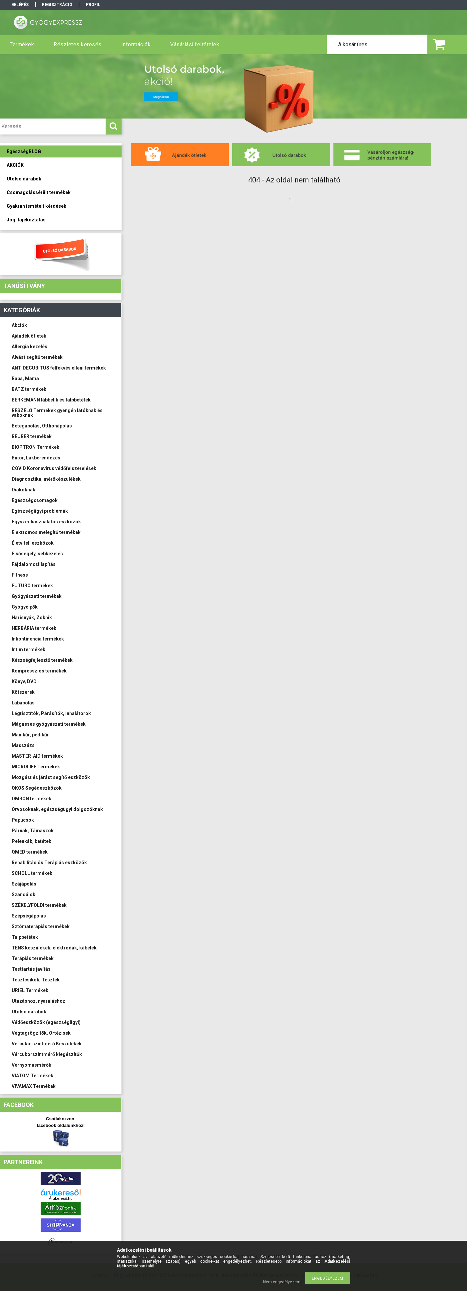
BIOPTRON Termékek (35, 447)
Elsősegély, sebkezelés (37, 553)
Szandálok (23, 894)
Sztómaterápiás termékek (41, 926)
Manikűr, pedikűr (30, 734)
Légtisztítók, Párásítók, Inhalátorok (51, 713)
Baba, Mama (25, 378)
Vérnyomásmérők (31, 1065)
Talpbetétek (25, 937)
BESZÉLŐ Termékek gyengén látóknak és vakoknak (57, 413)
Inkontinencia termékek (38, 639)
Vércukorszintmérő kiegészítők (47, 1054)
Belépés (20, 4)
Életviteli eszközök (33, 543)
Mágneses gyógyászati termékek (49, 724)
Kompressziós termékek (39, 670)
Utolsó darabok (29, 1011)
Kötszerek (23, 692)
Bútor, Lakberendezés (36, 457)
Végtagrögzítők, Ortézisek (41, 1033)
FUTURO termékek (32, 585)
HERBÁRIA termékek (34, 628)
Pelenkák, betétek (31, 841)
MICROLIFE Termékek (36, 766)
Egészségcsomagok (35, 500)
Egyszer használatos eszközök (46, 521)
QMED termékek (30, 852)
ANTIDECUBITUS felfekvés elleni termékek (59, 368)
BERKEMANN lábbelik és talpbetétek (51, 399)
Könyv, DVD (24, 681)
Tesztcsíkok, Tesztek (36, 979)
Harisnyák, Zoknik (32, 617)
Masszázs (23, 745)
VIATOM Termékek (32, 1075)
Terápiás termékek (33, 958)
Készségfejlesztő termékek (42, 660)
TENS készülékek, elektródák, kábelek (54, 947)
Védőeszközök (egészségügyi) (46, 1022)
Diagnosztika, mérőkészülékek (46, 479)
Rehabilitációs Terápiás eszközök (49, 862)
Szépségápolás (29, 915)
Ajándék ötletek (29, 336)
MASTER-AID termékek (37, 756)
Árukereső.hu (61, 1198)
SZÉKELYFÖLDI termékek (39, 905)
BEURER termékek (32, 436)
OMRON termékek (31, 798)
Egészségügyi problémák (40, 511)
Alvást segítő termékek (37, 357)
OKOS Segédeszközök (37, 788)
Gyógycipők (25, 607)
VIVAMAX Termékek (34, 1086)
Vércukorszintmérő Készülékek (47, 1043)
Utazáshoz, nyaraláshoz (38, 1001)
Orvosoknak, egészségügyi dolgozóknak (57, 809)
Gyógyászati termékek (37, 596)
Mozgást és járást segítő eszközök (51, 777)
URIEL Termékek (30, 990)
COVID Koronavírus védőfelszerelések (54, 468)
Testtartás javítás (31, 969)
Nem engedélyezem (281, 1282)
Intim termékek (28, 649)
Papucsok (23, 820)
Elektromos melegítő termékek (46, 532)
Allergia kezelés (29, 346)
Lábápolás (23, 702)
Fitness (20, 575)
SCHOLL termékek (32, 873)
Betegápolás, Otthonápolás (42, 425)
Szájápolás (24, 884)
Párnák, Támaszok (33, 830)
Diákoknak (23, 489)
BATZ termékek (29, 389)
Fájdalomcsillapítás (34, 564)
